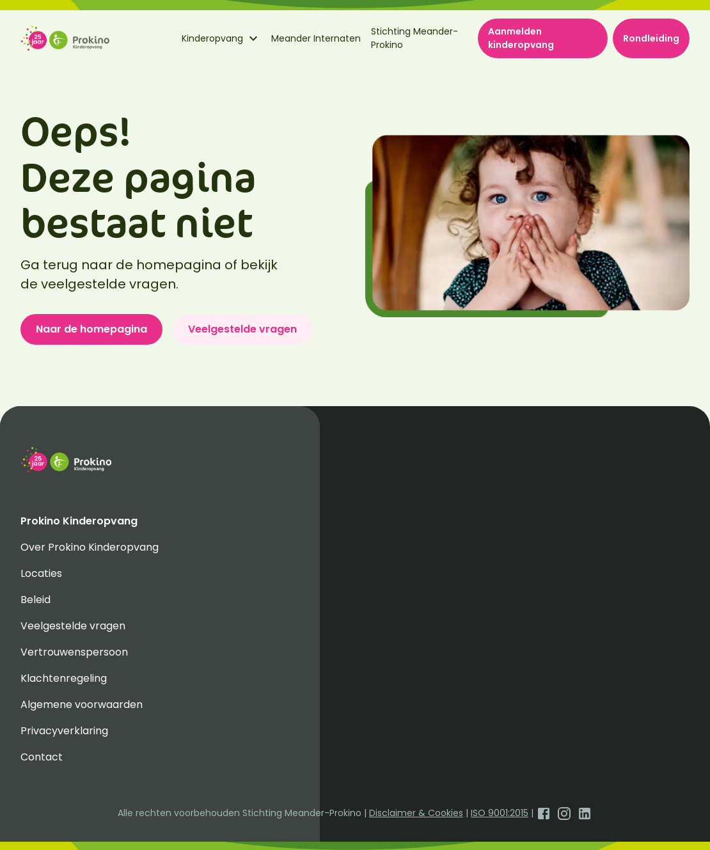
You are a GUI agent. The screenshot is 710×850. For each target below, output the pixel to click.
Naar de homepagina (91, 329)
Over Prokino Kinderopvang (89, 547)
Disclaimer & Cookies (416, 813)
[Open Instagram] (564, 813)
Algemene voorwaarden (81, 704)
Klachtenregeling (63, 678)
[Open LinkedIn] (584, 813)
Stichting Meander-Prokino (414, 38)
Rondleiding (651, 38)
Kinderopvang (221, 38)
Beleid (35, 599)
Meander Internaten (316, 38)
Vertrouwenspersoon (74, 652)
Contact (41, 757)
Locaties (41, 573)
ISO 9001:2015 (499, 813)
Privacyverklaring (64, 730)
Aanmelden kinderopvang (521, 38)
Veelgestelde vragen (242, 329)
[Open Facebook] (543, 813)
